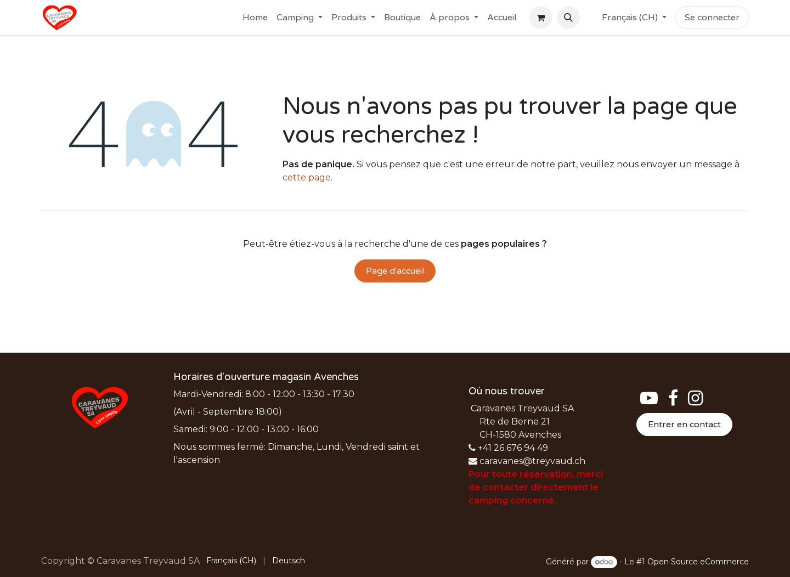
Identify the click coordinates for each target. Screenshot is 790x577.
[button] (568, 17)
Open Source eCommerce (698, 562)
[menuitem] (255, 18)
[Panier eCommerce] (540, 17)
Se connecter (712, 17)
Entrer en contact (684, 424)
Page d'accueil (395, 270)
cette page (307, 177)
